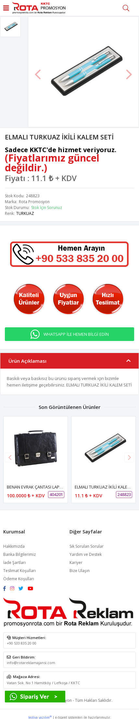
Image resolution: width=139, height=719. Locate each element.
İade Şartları (14, 562)
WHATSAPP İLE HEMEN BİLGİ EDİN (76, 334)
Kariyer (76, 562)
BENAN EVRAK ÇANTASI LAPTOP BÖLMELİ (46, 487)
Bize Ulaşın (80, 570)
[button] (129, 457)
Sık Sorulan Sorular (87, 546)
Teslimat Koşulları (19, 570)
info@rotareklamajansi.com (31, 662)
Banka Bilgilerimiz (19, 554)
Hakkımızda (14, 546)
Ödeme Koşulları (18, 579)
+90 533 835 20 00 (21, 643)
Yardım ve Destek (86, 554)
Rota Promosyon (34, 201)
